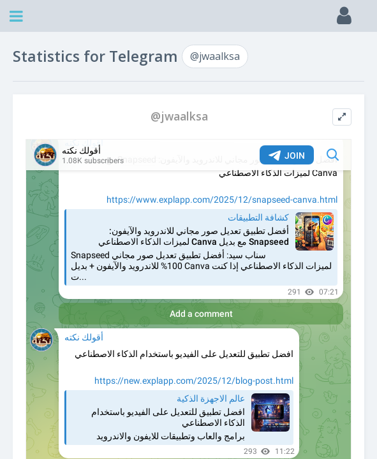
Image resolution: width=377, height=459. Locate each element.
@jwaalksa (215, 56)
